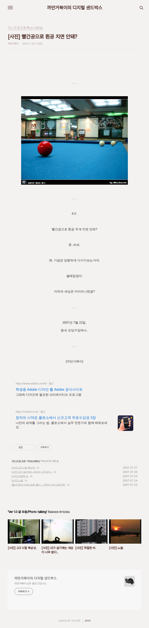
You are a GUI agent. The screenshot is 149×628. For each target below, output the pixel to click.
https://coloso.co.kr (27, 411)
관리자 (88, 620)
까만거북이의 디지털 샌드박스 (74, 7)
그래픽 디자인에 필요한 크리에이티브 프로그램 (48, 394)
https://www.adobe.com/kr (31, 383)
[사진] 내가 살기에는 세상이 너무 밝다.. (32, 472)
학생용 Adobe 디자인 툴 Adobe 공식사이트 (49, 389)
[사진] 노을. (17, 480)
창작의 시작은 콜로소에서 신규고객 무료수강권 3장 (56, 418)
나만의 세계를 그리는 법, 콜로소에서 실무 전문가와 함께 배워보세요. (61, 425)
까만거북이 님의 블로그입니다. (30, 583)
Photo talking (33, 461)
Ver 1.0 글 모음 (18, 461)
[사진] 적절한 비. (20, 476)
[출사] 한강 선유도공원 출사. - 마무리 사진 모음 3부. (39, 484)
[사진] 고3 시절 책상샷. (24, 467)
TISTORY (76, 620)
